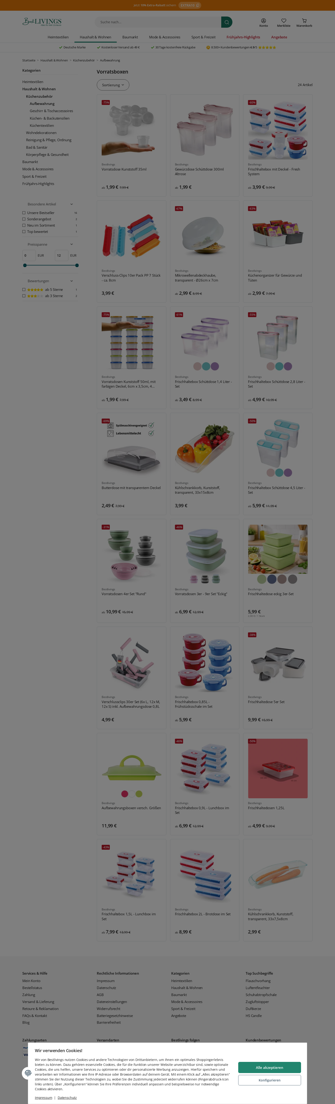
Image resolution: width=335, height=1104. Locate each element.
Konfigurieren (269, 1080)
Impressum (44, 1097)
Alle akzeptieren (269, 1067)
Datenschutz (67, 1097)
